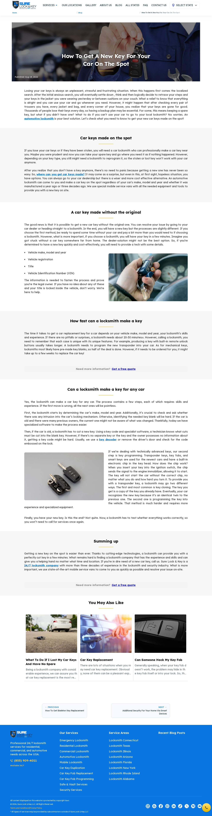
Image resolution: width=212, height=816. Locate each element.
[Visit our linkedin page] (174, 806)
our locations (72, 5)
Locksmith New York (122, 768)
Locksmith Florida (120, 762)
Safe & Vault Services (73, 784)
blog (118, 5)
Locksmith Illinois (120, 751)
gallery (90, 5)
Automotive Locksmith (74, 757)
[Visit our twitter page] (187, 806)
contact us (159, 5)
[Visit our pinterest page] (167, 806)
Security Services (71, 790)
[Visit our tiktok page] (180, 806)
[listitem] (51, 647)
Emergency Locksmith (74, 740)
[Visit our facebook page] (161, 806)
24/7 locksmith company (41, 565)
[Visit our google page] (154, 806)
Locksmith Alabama (121, 779)
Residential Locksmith (74, 745)
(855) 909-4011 (23, 760)
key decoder (108, 439)
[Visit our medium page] (193, 806)
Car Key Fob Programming (77, 779)
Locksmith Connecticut (123, 740)
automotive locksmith (39, 118)
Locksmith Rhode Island (124, 773)
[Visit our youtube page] (200, 806)
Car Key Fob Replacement (76, 773)
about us (106, 5)
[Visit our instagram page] (148, 806)
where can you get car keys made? (61, 173)
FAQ (145, 5)
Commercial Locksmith (74, 751)
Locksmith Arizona (121, 757)
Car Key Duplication (72, 768)
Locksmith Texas (119, 745)
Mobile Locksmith (71, 762)
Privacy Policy (36, 808)
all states (132, 5)
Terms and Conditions (19, 808)
